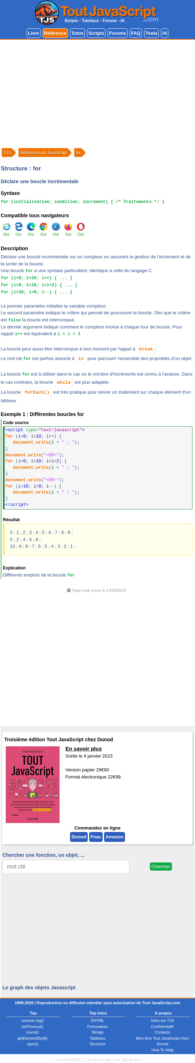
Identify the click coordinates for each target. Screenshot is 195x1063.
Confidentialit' (162, 1026)
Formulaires (97, 1026)
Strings (97, 1032)
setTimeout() (32, 1026)
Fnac (96, 836)
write (42, 442)
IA (164, 33)
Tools (152, 33)
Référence (55, 33)
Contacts (162, 1032)
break (146, 349)
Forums (117, 33)
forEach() (37, 392)
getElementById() (32, 1038)
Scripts (96, 33)
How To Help (162, 1050)
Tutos (77, 33)
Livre (33, 33)
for (9, 436)
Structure (97, 1044)
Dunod (78, 836)
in (81, 358)
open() (32, 1044)
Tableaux (97, 1038)
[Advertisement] (97, 92)
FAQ (136, 33)
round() (32, 1032)
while (64, 382)
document (23, 442)
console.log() (32, 1020)
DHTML (97, 1020)
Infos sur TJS (162, 1020)
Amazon (114, 836)
